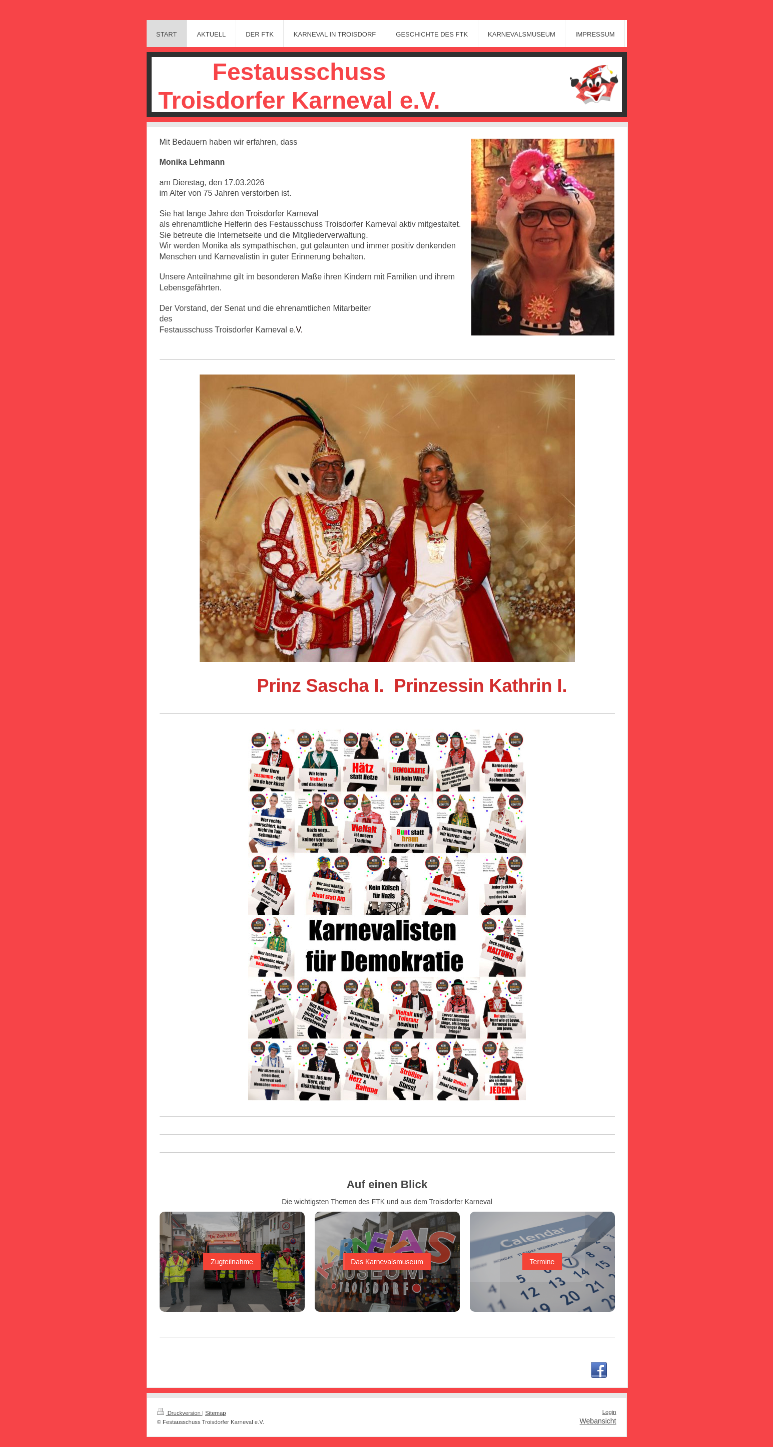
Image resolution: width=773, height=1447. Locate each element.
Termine (542, 1262)
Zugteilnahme (232, 1262)
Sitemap (215, 1413)
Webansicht (598, 1421)
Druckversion (179, 1413)
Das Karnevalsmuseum (387, 1262)
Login (609, 1412)
